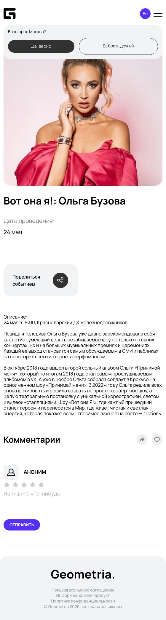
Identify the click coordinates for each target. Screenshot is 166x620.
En (145, 13)
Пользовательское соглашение (82, 590)
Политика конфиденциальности (83, 601)
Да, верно (41, 46)
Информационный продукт (83, 595)
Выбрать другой (118, 46)
